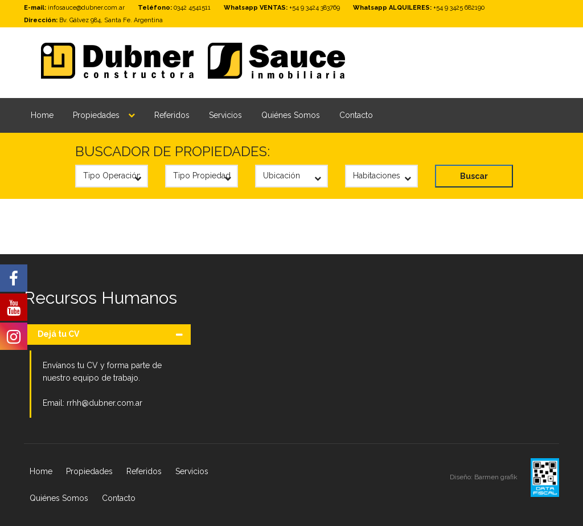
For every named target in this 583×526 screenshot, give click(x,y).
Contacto (356, 115)
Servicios (225, 115)
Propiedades (96, 115)
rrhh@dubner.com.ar (104, 402)
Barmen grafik (496, 477)
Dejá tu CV (58, 334)
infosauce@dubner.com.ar (86, 7)
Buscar (474, 176)
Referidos (172, 115)
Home (42, 115)
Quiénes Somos (290, 115)
